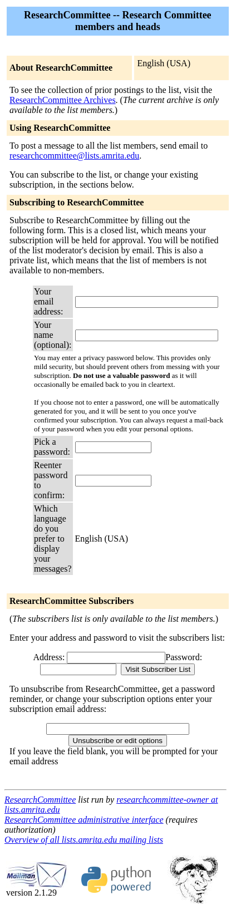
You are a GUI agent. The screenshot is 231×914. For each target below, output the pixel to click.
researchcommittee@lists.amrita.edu (74, 155)
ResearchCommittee (40, 799)
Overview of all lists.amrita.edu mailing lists (83, 839)
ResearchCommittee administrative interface (84, 819)
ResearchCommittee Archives (62, 100)
